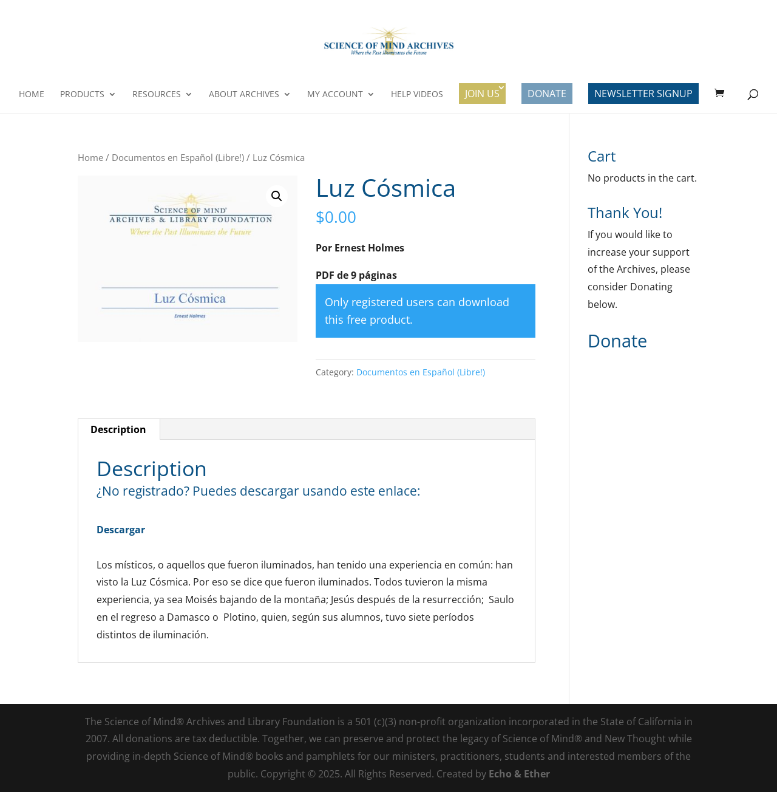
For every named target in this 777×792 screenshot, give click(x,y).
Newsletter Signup (643, 93)
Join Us (482, 93)
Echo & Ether (519, 773)
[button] (277, 196)
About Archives (244, 95)
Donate (547, 93)
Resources (156, 95)
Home (31, 95)
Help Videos (417, 95)
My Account (335, 95)
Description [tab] (118, 429)
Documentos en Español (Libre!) (178, 157)
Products (82, 95)
